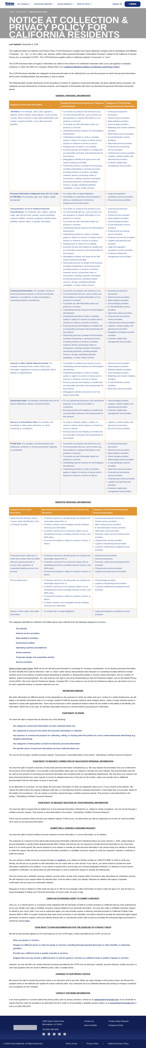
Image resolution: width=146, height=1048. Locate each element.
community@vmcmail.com (122, 1003)
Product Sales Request (119, 1021)
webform (62, 860)
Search (117, 4)
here (28, 921)
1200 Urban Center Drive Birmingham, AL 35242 (53, 1022)
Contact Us (89, 1021)
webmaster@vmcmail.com (106, 1000)
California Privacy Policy (118, 1044)
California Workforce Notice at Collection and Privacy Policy (91, 67)
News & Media (90, 1025)
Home (11, 12)
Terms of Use (71, 1044)
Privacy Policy (21, 12)
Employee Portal (116, 1025)
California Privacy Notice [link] (38, 12)
